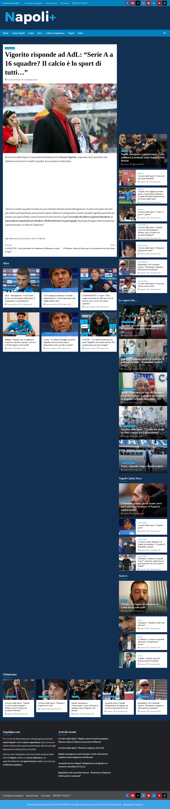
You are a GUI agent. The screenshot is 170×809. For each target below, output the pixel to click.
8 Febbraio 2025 (104, 307)
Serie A (124, 601)
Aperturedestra (143, 225)
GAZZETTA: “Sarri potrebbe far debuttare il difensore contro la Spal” (32, 248)
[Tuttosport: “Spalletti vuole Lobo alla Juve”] (127, 624)
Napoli (71, 33)
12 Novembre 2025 (155, 628)
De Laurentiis (25, 238)
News (39, 33)
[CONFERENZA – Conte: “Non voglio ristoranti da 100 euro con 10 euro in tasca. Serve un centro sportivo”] (98, 280)
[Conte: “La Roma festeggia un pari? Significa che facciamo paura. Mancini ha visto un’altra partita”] (59, 324)
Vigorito (41, 238)
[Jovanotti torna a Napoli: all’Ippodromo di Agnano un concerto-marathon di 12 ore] (118, 689)
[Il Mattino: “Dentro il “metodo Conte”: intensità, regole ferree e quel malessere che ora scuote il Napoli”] (127, 562)
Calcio (31, 33)
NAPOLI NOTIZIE (22, 333)
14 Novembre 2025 (155, 202)
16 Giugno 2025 (137, 470)
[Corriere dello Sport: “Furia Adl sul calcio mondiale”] (127, 177)
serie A (34, 238)
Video (80, 33)
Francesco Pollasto (14, 80)
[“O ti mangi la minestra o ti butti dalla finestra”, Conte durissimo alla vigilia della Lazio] (59, 280)
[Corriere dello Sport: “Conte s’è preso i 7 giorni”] (127, 213)
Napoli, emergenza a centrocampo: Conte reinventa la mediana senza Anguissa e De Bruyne (143, 157)
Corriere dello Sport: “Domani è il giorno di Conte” (81, 748)
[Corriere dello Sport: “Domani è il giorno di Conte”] (127, 249)
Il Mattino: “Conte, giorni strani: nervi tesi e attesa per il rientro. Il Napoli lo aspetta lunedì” (141, 506)
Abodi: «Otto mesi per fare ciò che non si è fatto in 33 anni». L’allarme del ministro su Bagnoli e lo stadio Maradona (143, 395)
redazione (10, 348)
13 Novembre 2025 (155, 218)
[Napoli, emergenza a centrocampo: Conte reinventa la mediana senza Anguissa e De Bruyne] (85, 689)
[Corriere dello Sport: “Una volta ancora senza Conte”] (127, 285)
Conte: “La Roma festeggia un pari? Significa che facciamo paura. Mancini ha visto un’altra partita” (59, 342)
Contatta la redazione (34, 3)
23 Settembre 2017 (31, 80)
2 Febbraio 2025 (65, 348)
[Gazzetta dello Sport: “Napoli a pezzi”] (127, 527)
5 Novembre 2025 (154, 664)
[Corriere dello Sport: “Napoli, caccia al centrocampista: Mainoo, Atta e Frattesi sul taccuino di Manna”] (127, 231)
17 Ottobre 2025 (137, 402)
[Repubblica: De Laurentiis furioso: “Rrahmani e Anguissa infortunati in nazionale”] (127, 267)
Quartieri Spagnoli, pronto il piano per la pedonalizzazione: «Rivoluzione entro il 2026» (142, 362)
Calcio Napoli (18, 33)
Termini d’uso (51, 3)
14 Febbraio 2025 (65, 304)
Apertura (125, 151)
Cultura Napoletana (55, 33)
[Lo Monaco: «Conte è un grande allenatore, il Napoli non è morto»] (127, 642)
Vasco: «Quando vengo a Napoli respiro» (142, 466)
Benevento (13, 238)
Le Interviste (10, 48)
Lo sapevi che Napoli (128, 322)
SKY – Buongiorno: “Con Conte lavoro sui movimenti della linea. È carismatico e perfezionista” (20, 298)
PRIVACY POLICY (80, 3)
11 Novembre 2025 (155, 647)
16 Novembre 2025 (138, 164)
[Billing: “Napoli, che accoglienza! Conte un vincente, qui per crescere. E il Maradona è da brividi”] (21, 324)
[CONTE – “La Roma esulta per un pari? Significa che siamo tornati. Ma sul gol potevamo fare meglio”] (98, 324)
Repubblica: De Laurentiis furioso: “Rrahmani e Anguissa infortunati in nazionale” (150, 267)
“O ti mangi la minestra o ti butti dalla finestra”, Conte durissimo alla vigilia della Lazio (59, 298)
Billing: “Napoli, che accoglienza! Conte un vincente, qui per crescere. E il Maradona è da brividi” (20, 342)
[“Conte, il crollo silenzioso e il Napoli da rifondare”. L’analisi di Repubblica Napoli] (127, 545)
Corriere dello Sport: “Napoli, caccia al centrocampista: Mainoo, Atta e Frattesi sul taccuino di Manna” (83, 740)
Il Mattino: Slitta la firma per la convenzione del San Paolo (87, 246)
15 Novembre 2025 (155, 182)
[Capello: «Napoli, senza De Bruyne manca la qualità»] (127, 660)
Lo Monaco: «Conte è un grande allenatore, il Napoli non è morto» (151, 641)
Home (5, 33)
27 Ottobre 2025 (137, 369)
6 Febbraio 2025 (21, 348)
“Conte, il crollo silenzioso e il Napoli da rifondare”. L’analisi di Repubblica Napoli (151, 544)
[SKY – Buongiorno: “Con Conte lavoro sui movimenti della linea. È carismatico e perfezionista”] (21, 280)
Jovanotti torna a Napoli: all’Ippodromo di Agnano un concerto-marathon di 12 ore (142, 328)
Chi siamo (64, 3)
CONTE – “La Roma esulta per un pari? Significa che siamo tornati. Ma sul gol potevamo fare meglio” (98, 342)
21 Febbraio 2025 (26, 304)
